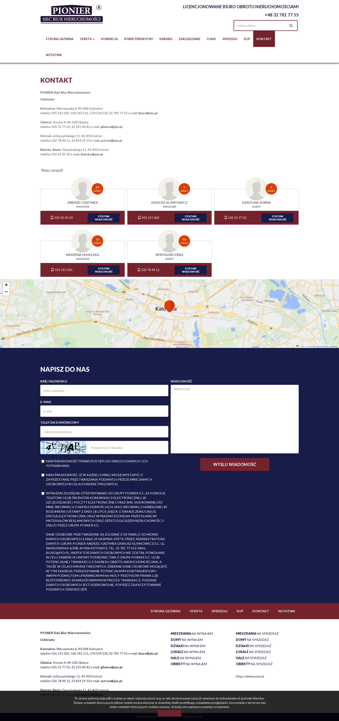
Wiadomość (181, 381)
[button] (169, 307)
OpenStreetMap (322, 346)
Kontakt (264, 39)
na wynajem (192, 633)
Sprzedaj (229, 39)
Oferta (196, 611)
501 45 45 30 (61, 218)
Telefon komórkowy (59, 422)
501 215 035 (62, 270)
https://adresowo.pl (250, 676)
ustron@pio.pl (111, 140)
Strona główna (59, 39)
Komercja (109, 39)
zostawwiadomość (104, 218)
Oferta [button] (87, 39)
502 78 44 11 (148, 270)
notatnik (54, 55)
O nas (211, 39)
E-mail (45, 402)
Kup (247, 39)
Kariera (165, 39)
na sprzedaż (257, 633)
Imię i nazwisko (53, 381)
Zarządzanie (189, 39)
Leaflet (300, 346)
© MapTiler (310, 346)
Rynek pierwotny (138, 39)
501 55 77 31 (235, 218)
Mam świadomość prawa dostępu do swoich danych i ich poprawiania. (94, 463)
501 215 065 (148, 218)
